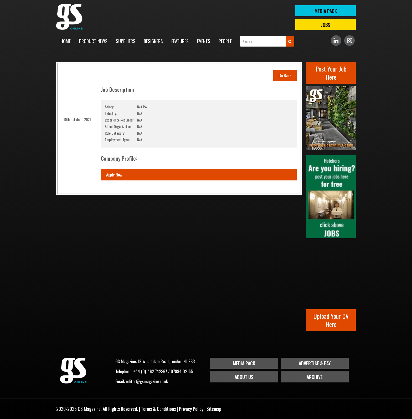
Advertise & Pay (315, 363)
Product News (93, 41)
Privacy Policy (191, 408)
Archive (315, 376)
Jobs (325, 24)
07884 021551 (182, 371)
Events (203, 41)
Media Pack (244, 363)
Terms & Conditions (158, 408)
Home (65, 41)
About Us (244, 376)
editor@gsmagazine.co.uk (147, 381)
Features (180, 41)
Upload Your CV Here (331, 320)
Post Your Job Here (331, 73)
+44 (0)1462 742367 (150, 371)
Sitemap (214, 408)
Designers (153, 41)
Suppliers (125, 41)
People (225, 41)
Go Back (285, 75)
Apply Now (114, 174)
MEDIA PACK (326, 11)
